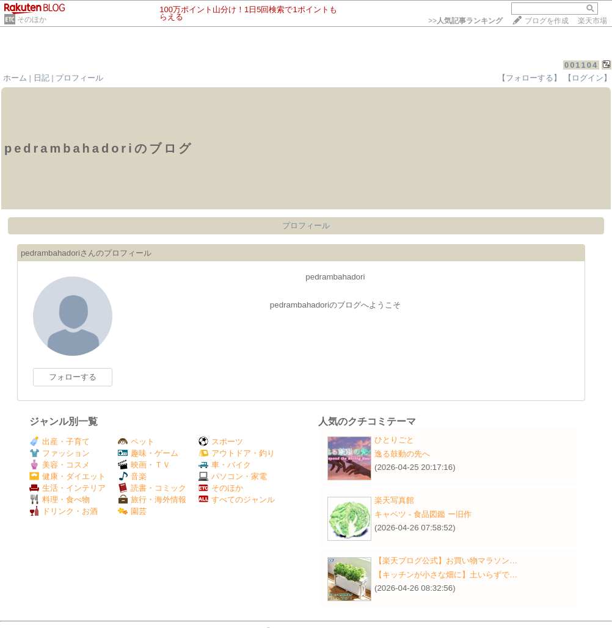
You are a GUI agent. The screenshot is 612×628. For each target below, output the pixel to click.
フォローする (73, 376)
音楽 (132, 476)
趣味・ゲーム (148, 453)
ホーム (15, 77)
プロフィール (79, 77)
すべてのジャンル (237, 499)
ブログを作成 (547, 20)
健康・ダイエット (67, 476)
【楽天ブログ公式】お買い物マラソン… (445, 560)
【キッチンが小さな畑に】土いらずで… (445, 574)
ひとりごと (394, 439)
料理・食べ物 (59, 499)
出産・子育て (59, 441)
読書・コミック (152, 488)
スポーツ (221, 441)
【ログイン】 (587, 77)
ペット (136, 441)
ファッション (59, 453)
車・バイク (225, 464)
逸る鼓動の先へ (402, 453)
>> (465, 20)
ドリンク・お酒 (63, 511)
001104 (581, 65)
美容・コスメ (59, 464)
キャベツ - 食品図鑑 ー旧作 (423, 514)
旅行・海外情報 (152, 499)
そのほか (31, 19)
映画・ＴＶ (144, 464)
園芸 (132, 511)
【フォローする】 (529, 77)
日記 (41, 77)
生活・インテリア (67, 488)
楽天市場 (592, 20)
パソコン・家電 (233, 476)
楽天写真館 (394, 500)
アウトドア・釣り (237, 453)
